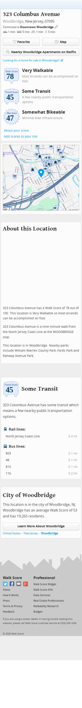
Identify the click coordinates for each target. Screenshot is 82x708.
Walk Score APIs (43, 589)
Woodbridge (13, 21)
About (6, 589)
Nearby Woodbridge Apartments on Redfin (41, 52)
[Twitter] (5, 583)
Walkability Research (46, 606)
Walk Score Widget (44, 584)
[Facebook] (12, 583)
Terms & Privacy (13, 606)
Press (6, 600)
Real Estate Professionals (48, 600)
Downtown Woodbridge (37, 27)
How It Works (11, 595)
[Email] (18, 583)
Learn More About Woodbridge (41, 526)
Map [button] (60, 42)
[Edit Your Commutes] (56, 26)
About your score (16, 130)
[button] (41, 173)
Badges (38, 611)
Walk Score (12, 578)
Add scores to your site (20, 136)
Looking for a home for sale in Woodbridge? (31, 60)
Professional (44, 578)
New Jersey (31, 533)
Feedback (8, 611)
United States (11, 533)
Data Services (41, 595)
